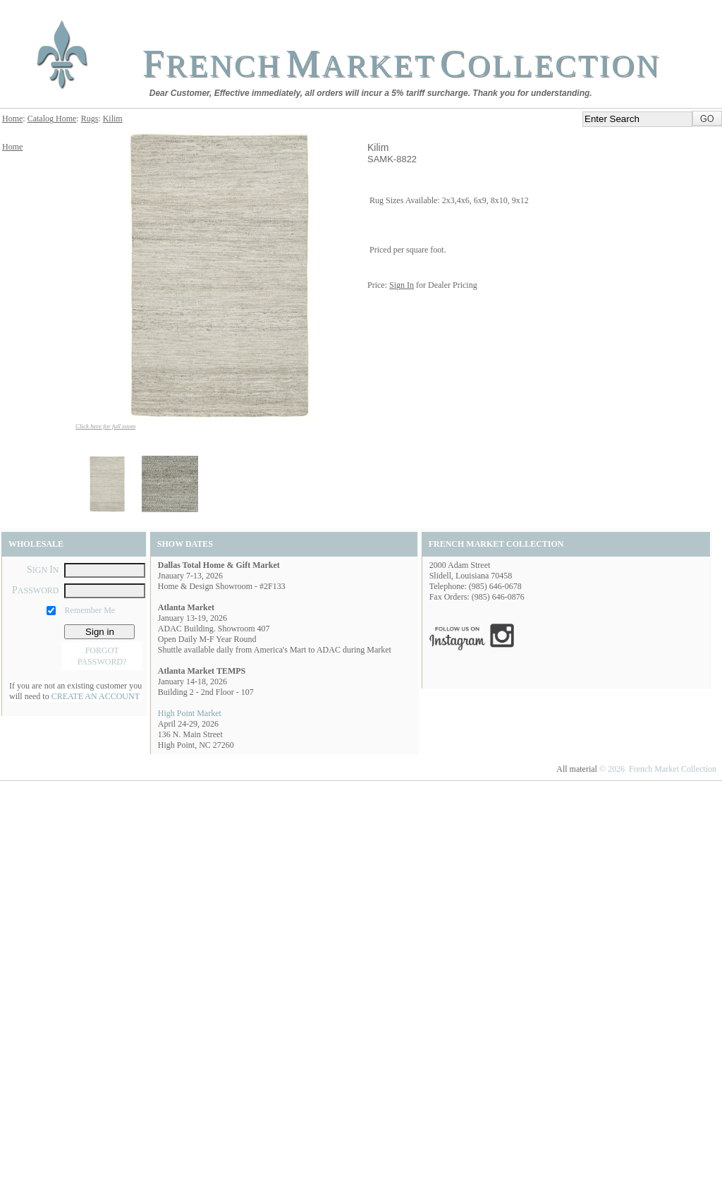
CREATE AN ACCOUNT (95, 696)
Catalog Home (52, 118)
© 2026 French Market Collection (657, 769)
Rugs (90, 118)
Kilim (113, 118)
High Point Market (189, 713)
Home (12, 118)
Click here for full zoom (105, 426)
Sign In (401, 285)
